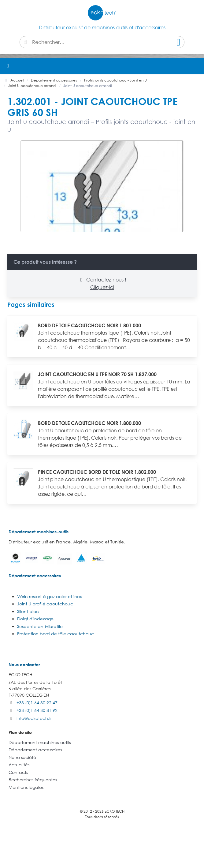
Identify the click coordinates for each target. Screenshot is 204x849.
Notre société (22, 757)
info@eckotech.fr (34, 718)
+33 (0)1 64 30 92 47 (37, 702)
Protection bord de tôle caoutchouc (55, 633)
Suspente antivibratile (40, 626)
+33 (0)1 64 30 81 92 (37, 710)
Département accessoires (35, 575)
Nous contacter (24, 664)
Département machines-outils (39, 531)
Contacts (18, 772)
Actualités (19, 764)
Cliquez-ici (102, 287)
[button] (196, 66)
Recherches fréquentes (33, 779)
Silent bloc (28, 611)
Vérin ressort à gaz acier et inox (49, 596)
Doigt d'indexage (35, 618)
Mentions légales (26, 787)
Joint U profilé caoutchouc (45, 603)
